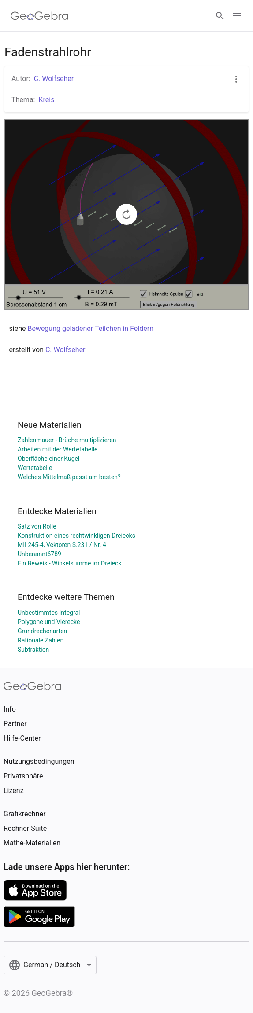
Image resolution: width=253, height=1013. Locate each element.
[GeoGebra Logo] (39, 15)
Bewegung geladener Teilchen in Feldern (90, 328)
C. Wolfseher (54, 78)
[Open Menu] (237, 16)
